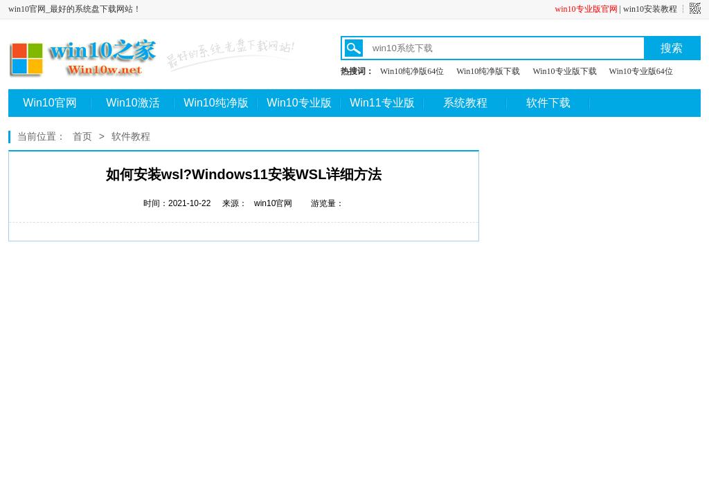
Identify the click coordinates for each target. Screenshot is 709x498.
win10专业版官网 (586, 9)
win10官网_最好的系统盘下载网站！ (74, 9)
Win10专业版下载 (564, 71)
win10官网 (273, 203)
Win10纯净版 (215, 103)
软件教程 (130, 136)
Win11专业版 (382, 103)
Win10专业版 (299, 103)
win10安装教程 (650, 9)
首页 (82, 136)
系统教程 (465, 103)
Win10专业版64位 (641, 71)
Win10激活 (132, 103)
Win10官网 (49, 103)
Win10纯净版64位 (412, 71)
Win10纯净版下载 (488, 71)
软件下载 (548, 103)
